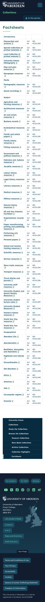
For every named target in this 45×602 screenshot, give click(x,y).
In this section (34, 18)
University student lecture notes (12, 301)
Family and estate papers (12, 135)
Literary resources (12, 186)
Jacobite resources (12, 166)
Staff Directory (11, 542)
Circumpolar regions (13, 394)
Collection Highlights (21, 452)
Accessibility (10, 571)
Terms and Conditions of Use (17, 560)
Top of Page (22, 551)
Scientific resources (12, 252)
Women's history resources (11, 313)
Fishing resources (11, 147)
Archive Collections (20, 447)
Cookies (8, 577)
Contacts (8, 525)
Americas (8, 381)
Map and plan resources (10, 68)
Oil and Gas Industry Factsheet (13, 212)
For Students (11, 481)
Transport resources (12, 272)
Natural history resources (10, 206)
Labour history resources (10, 174)
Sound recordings (11, 91)
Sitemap (36, 481)
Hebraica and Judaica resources (14, 161)
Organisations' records (14, 218)
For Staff (24, 481)
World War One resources (11, 320)
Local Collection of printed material (12, 55)
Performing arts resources (11, 234)
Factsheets (16, 456)
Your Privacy (10, 566)
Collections (9, 12)
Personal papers (11, 239)
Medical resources (12, 192)
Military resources (11, 198)
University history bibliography (11, 61)
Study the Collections (18, 429)
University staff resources (10, 285)
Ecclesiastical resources (14, 128)
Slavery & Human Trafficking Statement (21, 583)
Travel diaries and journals (12, 279)
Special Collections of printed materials (13, 49)
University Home (16, 420)
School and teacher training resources (12, 247)
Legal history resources (14, 179)
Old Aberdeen (10, 369)
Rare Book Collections (21, 443)
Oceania (7, 401)
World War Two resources (10, 326)
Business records (11, 121)
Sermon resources (11, 259)
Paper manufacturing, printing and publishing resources (14, 226)
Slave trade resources (13, 265)
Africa (6, 375)
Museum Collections (20, 438)
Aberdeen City (10, 336)
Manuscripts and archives (11, 42)
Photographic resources (14, 84)
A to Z (7, 530)
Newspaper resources (13, 73)
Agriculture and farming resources (12, 103)
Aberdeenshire (10, 343)
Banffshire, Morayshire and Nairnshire (14, 350)
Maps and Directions (13, 536)
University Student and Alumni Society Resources (14, 293)
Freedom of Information (15, 588)
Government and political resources (12, 154)
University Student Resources (12, 307)
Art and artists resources (10, 116)
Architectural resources (14, 108)
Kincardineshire (11, 362)
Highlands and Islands (14, 356)
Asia (5, 388)
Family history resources (10, 141)
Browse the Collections (19, 433)
